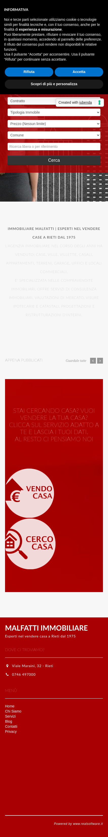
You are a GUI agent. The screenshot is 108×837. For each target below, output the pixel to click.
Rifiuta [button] (29, 72)
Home (9, 706)
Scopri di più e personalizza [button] (54, 84)
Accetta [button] (79, 72)
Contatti (11, 726)
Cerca (54, 160)
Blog (8, 721)
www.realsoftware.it (88, 824)
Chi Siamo (13, 711)
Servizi (10, 716)
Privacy (11, 731)
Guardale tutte (76, 361)
